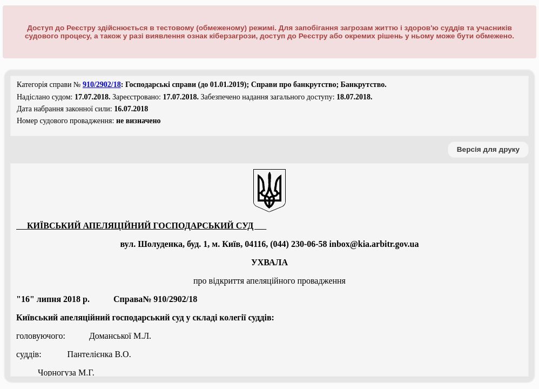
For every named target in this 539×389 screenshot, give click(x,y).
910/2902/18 (102, 85)
